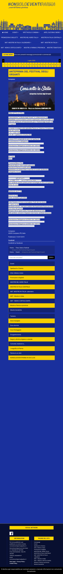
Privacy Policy (20, 561)
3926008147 (18, 555)
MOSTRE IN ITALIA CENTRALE (20, 287)
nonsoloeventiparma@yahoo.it (18, 546)
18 (50, 65)
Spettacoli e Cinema (16, 268)
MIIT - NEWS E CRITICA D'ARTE (20, 301)
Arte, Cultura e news (16, 273)
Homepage (37, 542)
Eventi (12, 264)
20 (55, 65)
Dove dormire (14, 325)
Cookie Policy (13, 563)
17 (47, 65)
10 (28, 65)
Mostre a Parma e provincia (34, 48)
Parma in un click (15, 353)
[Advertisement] (31, 15)
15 (41, 65)
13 (36, 65)
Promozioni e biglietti (9, 37)
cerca (51, 257)
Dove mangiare (15, 321)
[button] (15, 32)
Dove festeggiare (15, 330)
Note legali (13, 561)
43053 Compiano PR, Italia (16, 233)
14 (39, 65)
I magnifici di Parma (16, 348)
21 (58, 65)
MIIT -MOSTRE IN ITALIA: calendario (22, 291)
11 (31, 65)
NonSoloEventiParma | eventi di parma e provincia (31, 5)
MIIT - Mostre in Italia (17, 296)
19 (52, 65)
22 (61, 65)
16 (44, 65)
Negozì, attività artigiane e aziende (21, 339)
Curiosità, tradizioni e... (17, 344)
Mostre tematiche (16, 310)
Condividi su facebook (15, 243)
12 (33, 65)
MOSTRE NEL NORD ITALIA (19, 282)
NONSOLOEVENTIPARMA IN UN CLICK (22, 358)
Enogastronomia (15, 335)
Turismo (13, 316)
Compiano (11, 79)
